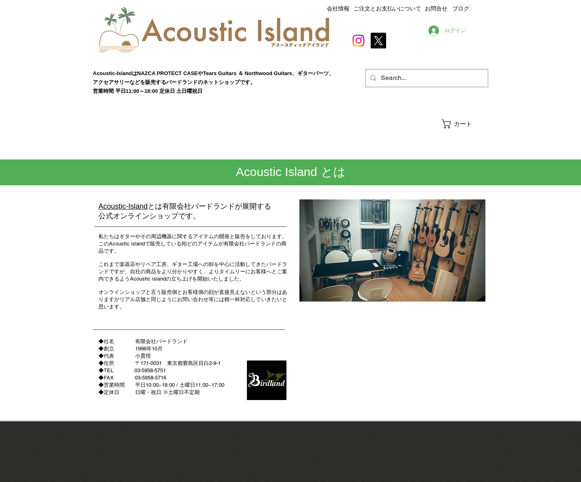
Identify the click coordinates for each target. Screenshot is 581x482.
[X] (378, 40)
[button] (464, 123)
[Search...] (426, 78)
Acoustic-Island (123, 206)
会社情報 (338, 8)
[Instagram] (358, 40)
